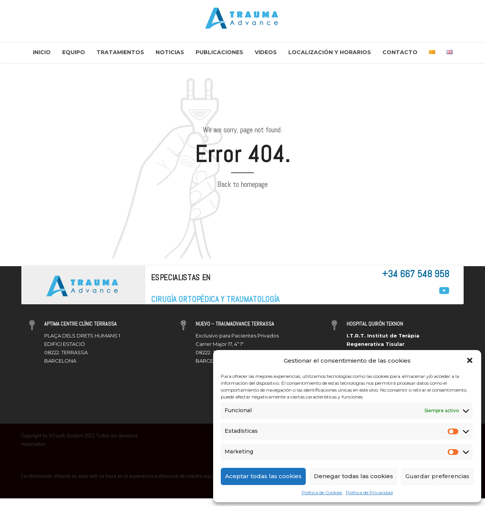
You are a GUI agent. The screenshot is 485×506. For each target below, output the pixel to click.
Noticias (170, 52)
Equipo (73, 52)
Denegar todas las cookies (353, 476)
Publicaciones (219, 52)
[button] (470, 360)
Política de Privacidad (369, 492)
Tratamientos (120, 52)
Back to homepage (242, 184)
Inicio (42, 52)
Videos (266, 52)
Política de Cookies (322, 492)
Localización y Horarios (329, 52)
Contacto (400, 52)
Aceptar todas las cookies (263, 476)
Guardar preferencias (437, 476)
